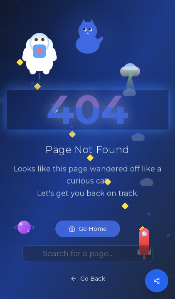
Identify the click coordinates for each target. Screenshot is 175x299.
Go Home (88, 242)
